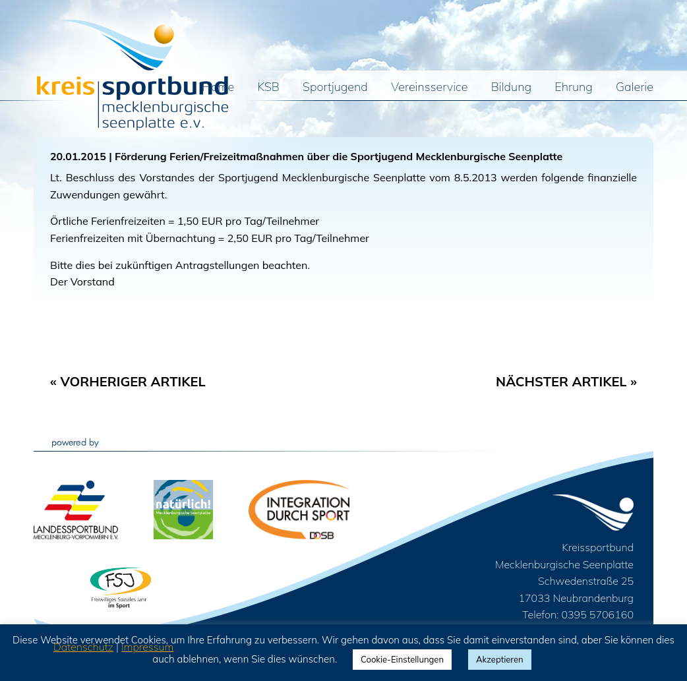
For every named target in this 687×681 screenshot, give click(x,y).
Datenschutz (83, 646)
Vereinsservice (429, 87)
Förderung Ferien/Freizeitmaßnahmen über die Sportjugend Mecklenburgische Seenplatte (338, 156)
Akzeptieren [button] (499, 659)
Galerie (634, 87)
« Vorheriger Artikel (128, 381)
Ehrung (573, 87)
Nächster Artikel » (566, 381)
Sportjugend (335, 87)
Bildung (511, 87)
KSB (269, 87)
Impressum (147, 646)
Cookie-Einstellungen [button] (402, 659)
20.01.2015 (78, 156)
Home (218, 87)
